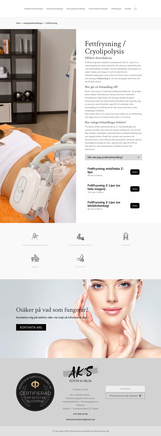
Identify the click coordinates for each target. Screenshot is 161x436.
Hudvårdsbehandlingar (98, 9)
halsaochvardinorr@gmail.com (80, 419)
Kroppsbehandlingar (54, 9)
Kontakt (128, 9)
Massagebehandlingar (76, 9)
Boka (135, 172)
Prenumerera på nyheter (123, 395)
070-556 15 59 (80, 414)
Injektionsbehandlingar (33, 9)
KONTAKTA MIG (31, 327)
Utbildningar (116, 9)
